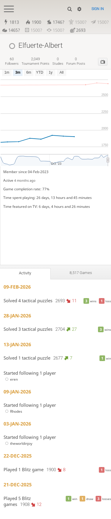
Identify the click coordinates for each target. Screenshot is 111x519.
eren (11, 379)
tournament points (35, 61)
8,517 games (81, 272)
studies (57, 61)
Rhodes (13, 411)
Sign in (97, 9)
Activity (25, 273)
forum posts (75, 61)
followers (12, 61)
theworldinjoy (18, 443)
